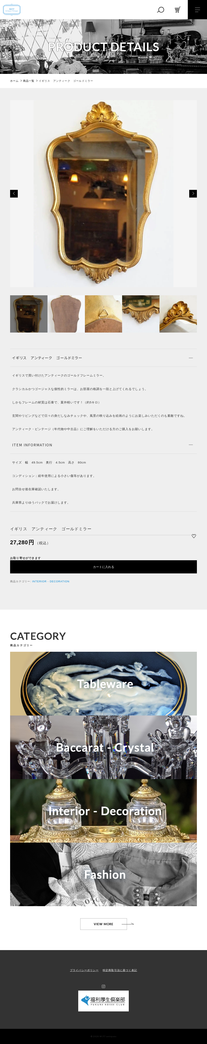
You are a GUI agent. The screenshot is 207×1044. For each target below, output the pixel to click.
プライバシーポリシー (84, 970)
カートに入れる (103, 567)
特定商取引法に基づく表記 (120, 970)
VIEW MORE (104, 924)
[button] (14, 194)
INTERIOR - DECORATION (51, 581)
